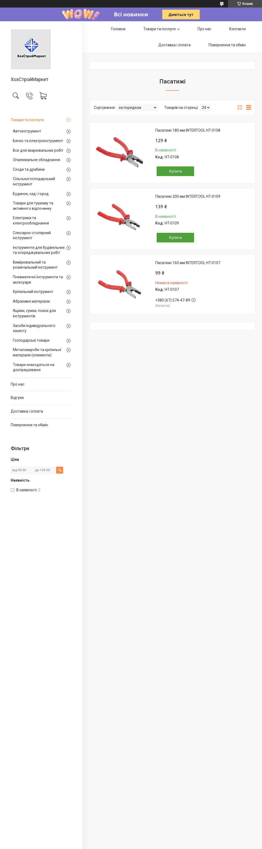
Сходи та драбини (29, 169)
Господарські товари (31, 340)
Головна (118, 29)
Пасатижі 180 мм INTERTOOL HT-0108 (187, 130)
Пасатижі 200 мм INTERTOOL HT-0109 (187, 196)
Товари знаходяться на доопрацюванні (33, 367)
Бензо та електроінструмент (38, 141)
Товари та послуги (27, 120)
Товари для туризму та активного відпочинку (33, 206)
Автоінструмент (27, 131)
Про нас (17, 384)
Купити (175, 171)
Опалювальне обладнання (36, 160)
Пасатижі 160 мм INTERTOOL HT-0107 (187, 263)
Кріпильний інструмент (33, 292)
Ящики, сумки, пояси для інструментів (34, 313)
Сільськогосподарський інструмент (34, 181)
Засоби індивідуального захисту (34, 328)
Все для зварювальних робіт (38, 150)
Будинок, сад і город (31, 194)
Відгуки (17, 397)
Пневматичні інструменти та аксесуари (38, 279)
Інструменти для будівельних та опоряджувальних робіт (39, 250)
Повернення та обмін (29, 425)
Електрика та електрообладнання (31, 220)
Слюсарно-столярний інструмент (32, 235)
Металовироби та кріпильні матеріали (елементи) (37, 352)
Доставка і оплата (27, 411)
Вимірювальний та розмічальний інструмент (35, 265)
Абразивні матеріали (31, 301)
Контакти (237, 29)
